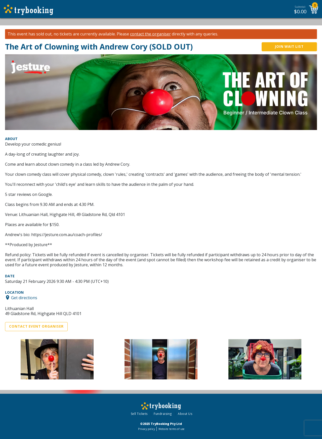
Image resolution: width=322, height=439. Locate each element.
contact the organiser (150, 34)
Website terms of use (171, 429)
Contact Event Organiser (36, 326)
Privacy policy (146, 429)
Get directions (24, 297)
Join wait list (289, 46)
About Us (185, 414)
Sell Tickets (139, 414)
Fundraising (163, 414)
